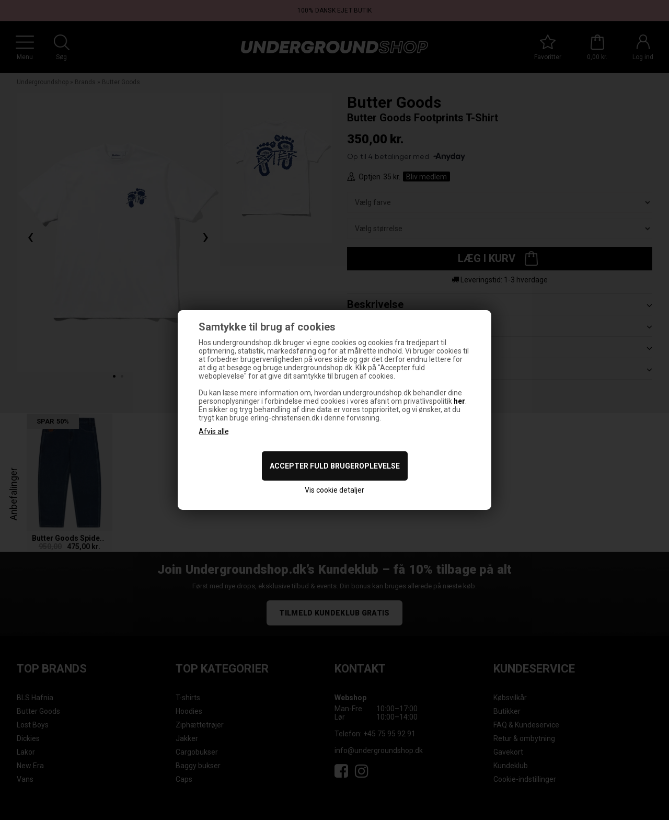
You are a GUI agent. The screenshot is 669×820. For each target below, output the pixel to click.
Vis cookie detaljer (334, 490)
